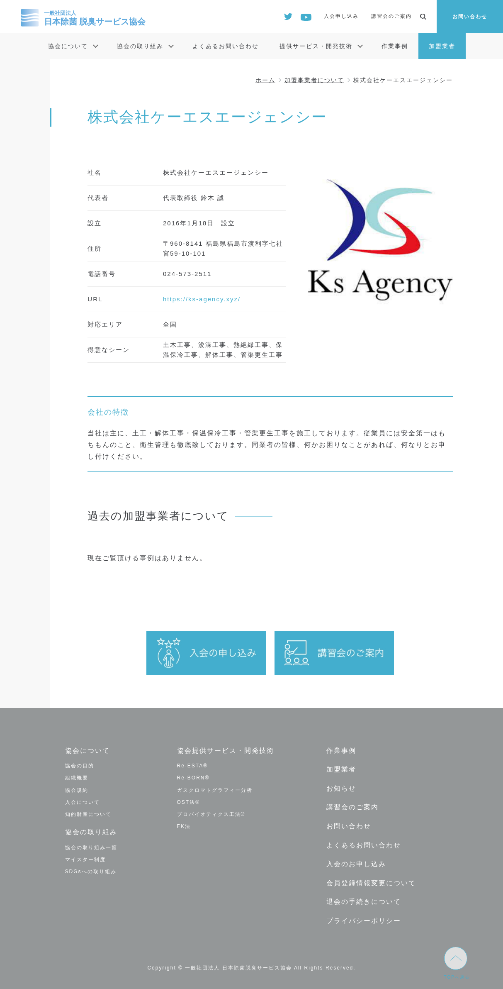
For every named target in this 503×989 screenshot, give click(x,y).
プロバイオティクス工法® (211, 814)
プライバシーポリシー (363, 920)
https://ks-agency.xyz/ (202, 299)
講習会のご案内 (391, 16)
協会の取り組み (140, 46)
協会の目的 (79, 766)
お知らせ (341, 788)
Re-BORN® (193, 778)
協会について (68, 46)
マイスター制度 (85, 859)
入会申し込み (341, 16)
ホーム (265, 80)
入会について (82, 802)
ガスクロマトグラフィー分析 (215, 790)
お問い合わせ (469, 17)
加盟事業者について (314, 80)
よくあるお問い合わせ (225, 46)
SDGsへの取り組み (91, 871)
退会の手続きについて (363, 901)
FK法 (184, 826)
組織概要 (76, 778)
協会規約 (76, 790)
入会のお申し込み (356, 863)
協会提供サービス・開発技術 (225, 750)
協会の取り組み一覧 (91, 847)
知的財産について (88, 814)
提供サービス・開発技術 (315, 46)
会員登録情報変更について (371, 882)
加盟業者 (442, 46)
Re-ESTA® (192, 766)
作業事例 (395, 46)
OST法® (188, 802)
